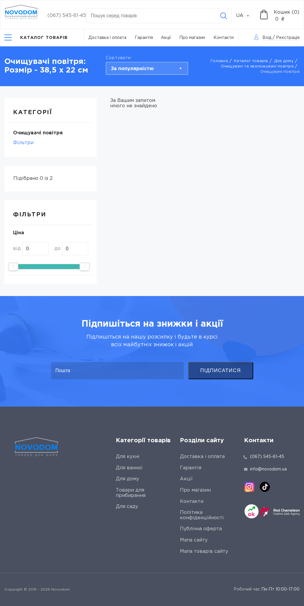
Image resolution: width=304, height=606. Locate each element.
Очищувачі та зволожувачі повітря (257, 66)
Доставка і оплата (107, 38)
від (17, 248)
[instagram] (249, 486)
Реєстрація (288, 38)
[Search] (223, 15)
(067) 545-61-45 (67, 15)
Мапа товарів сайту (204, 551)
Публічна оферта (201, 529)
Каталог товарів (251, 61)
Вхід (266, 38)
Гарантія (144, 38)
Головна (219, 61)
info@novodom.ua (265, 469)
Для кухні (128, 456)
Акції (166, 38)
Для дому (284, 61)
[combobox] (246, 15)
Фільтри (23, 143)
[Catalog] (36, 37)
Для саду (127, 506)
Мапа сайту (194, 540)
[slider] (13, 266)
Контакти (223, 38)
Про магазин (192, 38)
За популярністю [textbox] (132, 69)
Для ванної (129, 468)
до (57, 248)
